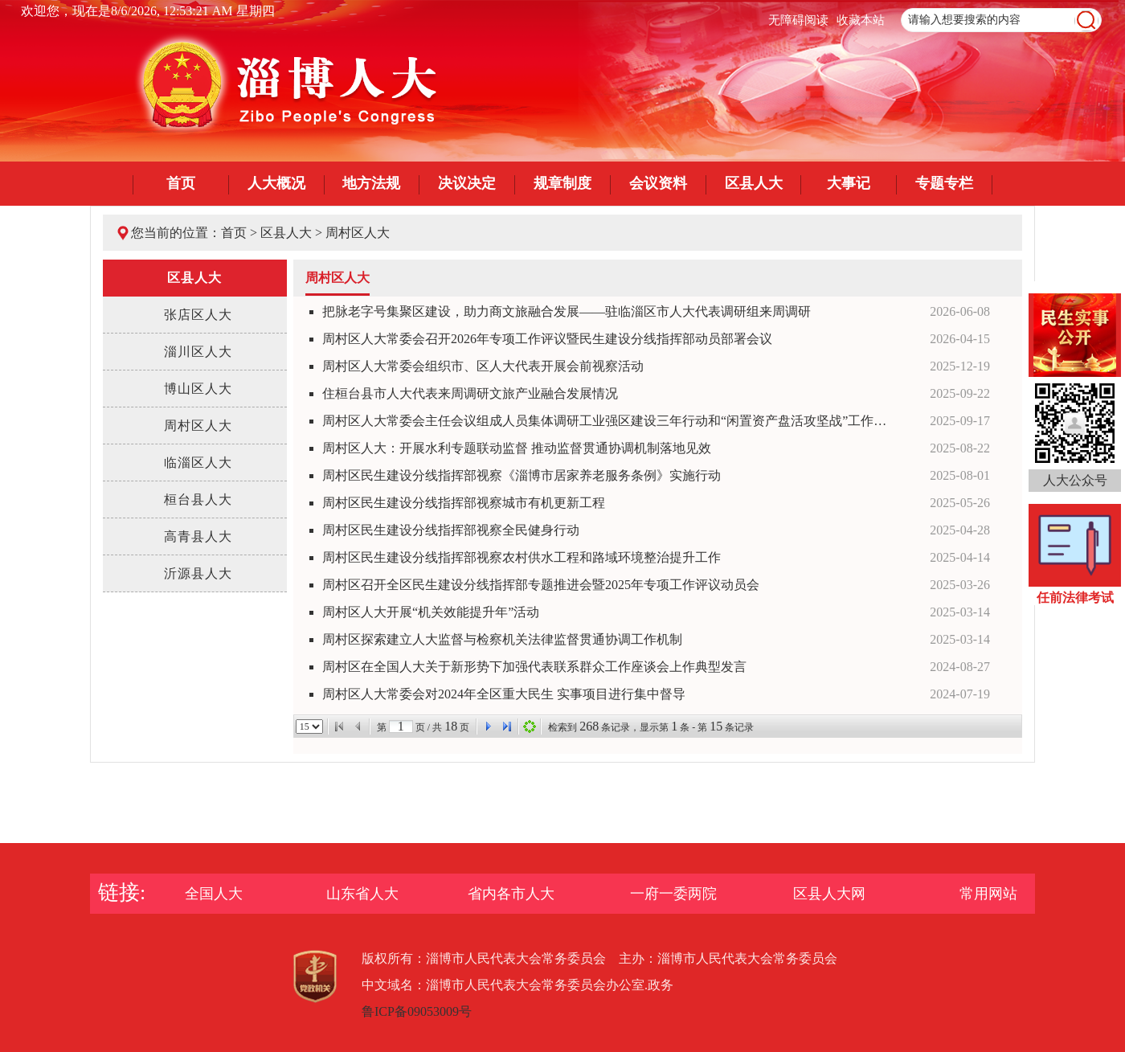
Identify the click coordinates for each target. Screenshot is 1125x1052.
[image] (1086, 20)
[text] (1001, 20)
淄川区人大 (198, 351)
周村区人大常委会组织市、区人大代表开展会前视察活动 (483, 366)
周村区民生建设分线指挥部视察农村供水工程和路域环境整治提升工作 (521, 557)
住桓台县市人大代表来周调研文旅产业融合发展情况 (470, 393)
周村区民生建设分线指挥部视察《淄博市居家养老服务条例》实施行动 (521, 475)
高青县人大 (198, 536)
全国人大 (214, 894)
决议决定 (467, 183)
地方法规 (371, 183)
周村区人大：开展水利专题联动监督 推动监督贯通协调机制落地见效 (516, 448)
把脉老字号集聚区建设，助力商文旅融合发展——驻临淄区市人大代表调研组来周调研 (566, 311)
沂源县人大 (198, 573)
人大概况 (276, 183)
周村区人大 (357, 232)
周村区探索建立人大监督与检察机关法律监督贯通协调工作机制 (502, 639)
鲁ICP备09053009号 (417, 1011)
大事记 (848, 183)
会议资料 (658, 183)
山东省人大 (362, 894)
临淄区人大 (198, 462)
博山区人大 (198, 388)
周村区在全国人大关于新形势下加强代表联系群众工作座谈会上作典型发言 (534, 666)
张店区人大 (198, 314)
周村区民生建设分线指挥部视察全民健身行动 (450, 530)
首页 (180, 183)
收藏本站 (861, 20)
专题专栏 (944, 183)
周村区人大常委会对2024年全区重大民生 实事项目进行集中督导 (503, 694)
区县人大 (754, 183)
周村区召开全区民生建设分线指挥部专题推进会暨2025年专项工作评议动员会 (540, 584)
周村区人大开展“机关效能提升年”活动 (430, 612)
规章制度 (562, 183)
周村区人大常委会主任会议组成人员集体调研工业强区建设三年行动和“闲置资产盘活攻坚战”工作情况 (609, 421)
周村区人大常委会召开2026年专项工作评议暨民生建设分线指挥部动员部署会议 (547, 339)
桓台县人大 (198, 499)
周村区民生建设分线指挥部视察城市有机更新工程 (463, 503)
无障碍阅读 (798, 20)
